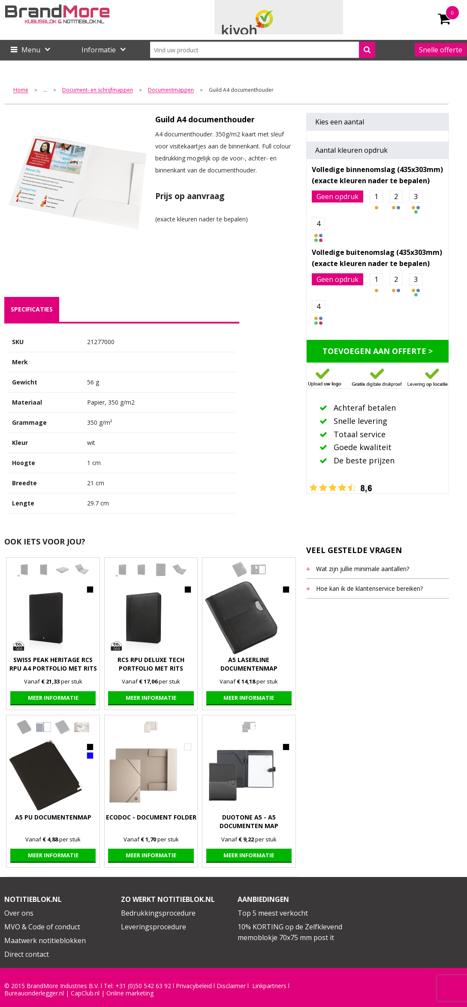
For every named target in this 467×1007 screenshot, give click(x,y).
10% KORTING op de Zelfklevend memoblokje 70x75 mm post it (290, 932)
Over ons (18, 913)
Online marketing (130, 993)
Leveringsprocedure (153, 926)
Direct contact (26, 954)
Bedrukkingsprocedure (158, 913)
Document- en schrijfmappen (97, 90)
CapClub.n (84, 993)
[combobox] (263, 50)
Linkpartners (269, 986)
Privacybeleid (194, 986)
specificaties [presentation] (32, 309)
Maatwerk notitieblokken (45, 940)
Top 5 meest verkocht (273, 913)
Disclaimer (231, 986)
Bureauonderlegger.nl (34, 993)
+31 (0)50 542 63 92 (143, 986)
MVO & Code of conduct (42, 926)
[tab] (31, 309)
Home (20, 90)
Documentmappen (171, 90)
